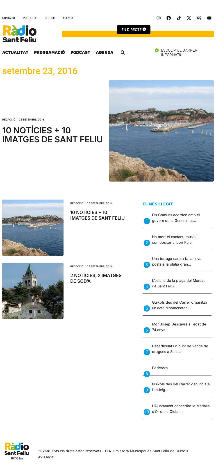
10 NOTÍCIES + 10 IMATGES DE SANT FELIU (52, 134)
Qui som (50, 18)
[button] (122, 52)
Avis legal (46, 457)
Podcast (80, 52)
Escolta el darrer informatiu (184, 52)
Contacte (9, 18)
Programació (49, 52)
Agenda (68, 18)
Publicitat (30, 18)
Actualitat (15, 52)
